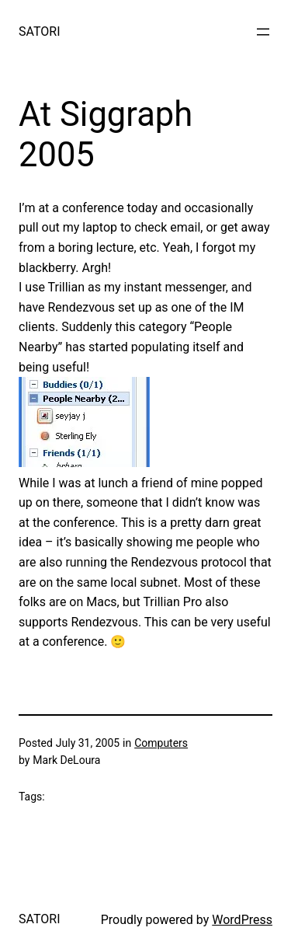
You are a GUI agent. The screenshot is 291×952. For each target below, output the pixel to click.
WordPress (242, 919)
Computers (161, 743)
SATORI (39, 31)
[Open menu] (263, 32)
